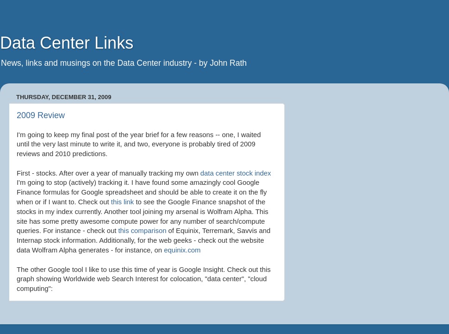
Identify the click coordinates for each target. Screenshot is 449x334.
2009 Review (41, 115)
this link (122, 202)
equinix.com (182, 250)
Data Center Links (66, 42)
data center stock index (235, 173)
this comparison (142, 230)
